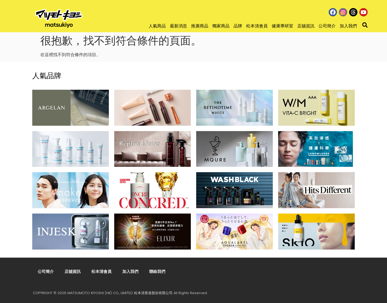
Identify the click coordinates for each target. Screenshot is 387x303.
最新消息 (178, 25)
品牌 (238, 25)
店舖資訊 (305, 25)
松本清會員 (257, 25)
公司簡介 (327, 25)
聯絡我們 (157, 271)
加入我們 (348, 25)
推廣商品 (199, 25)
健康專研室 (282, 25)
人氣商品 (157, 25)
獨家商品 (221, 25)
